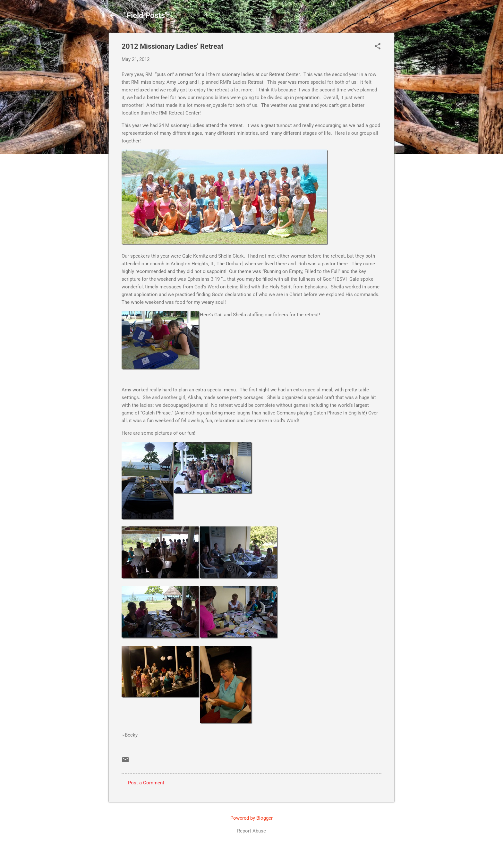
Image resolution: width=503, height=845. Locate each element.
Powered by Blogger (251, 818)
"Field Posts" (145, 15)
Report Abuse (251, 831)
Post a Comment (146, 783)
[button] (377, 46)
